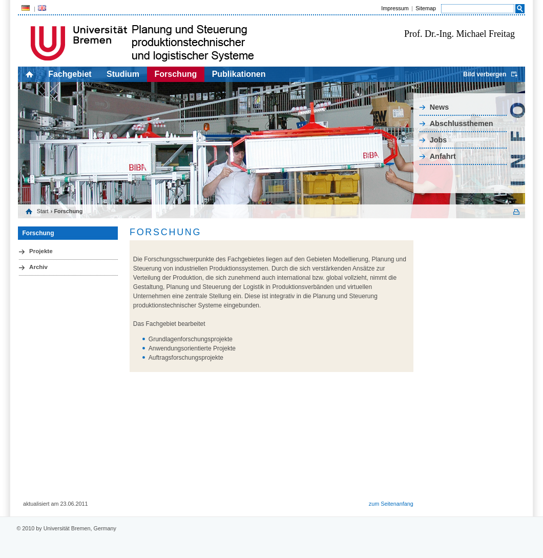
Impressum (394, 8)
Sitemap (425, 8)
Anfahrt (443, 156)
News (439, 107)
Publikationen (239, 74)
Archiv (38, 267)
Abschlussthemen (461, 123)
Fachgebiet (69, 74)
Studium (123, 74)
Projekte (41, 251)
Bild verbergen (484, 74)
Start (43, 211)
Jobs (438, 140)
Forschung (176, 74)
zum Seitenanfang (391, 504)
